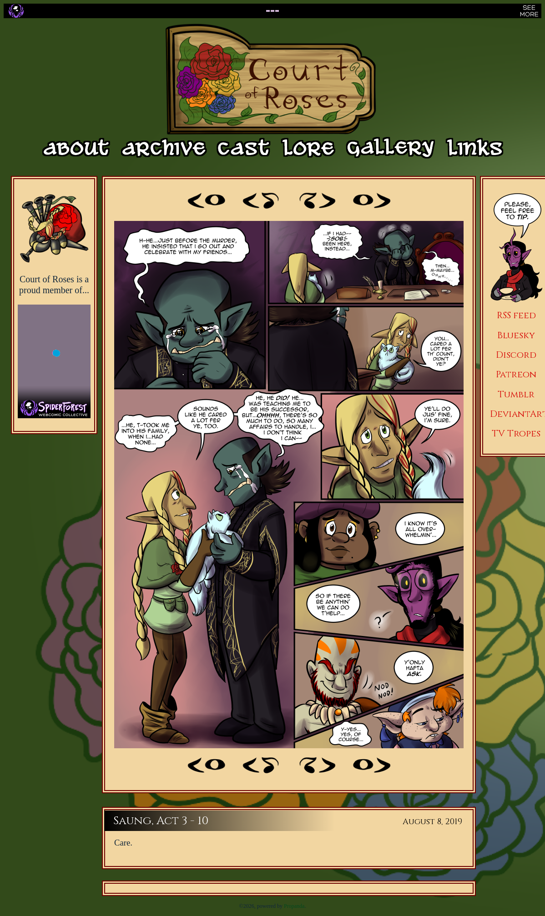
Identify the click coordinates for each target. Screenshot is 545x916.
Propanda (294, 906)
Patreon (516, 374)
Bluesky (516, 335)
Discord (516, 355)
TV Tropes (516, 433)
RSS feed (516, 315)
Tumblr (516, 394)
